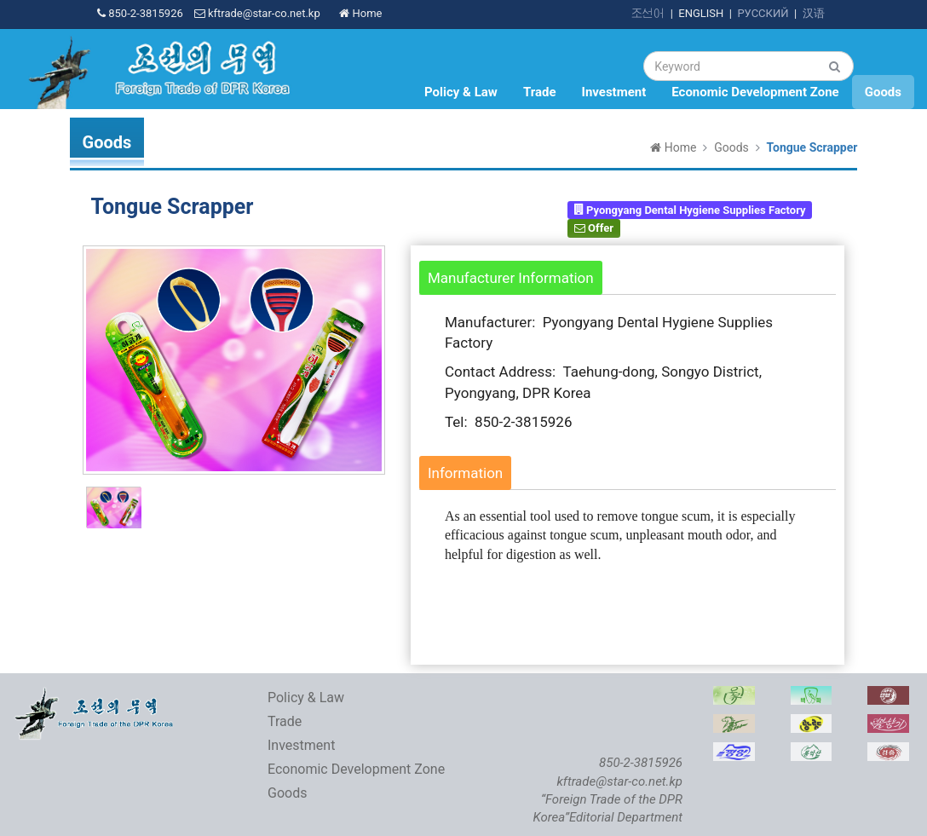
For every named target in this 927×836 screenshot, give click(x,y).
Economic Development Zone (754, 92)
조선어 (648, 13)
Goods (883, 92)
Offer (593, 228)
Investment (614, 92)
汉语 (814, 13)
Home (360, 13)
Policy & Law (461, 92)
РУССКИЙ (762, 13)
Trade (539, 92)
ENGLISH (700, 13)
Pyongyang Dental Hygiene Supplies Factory (690, 209)
